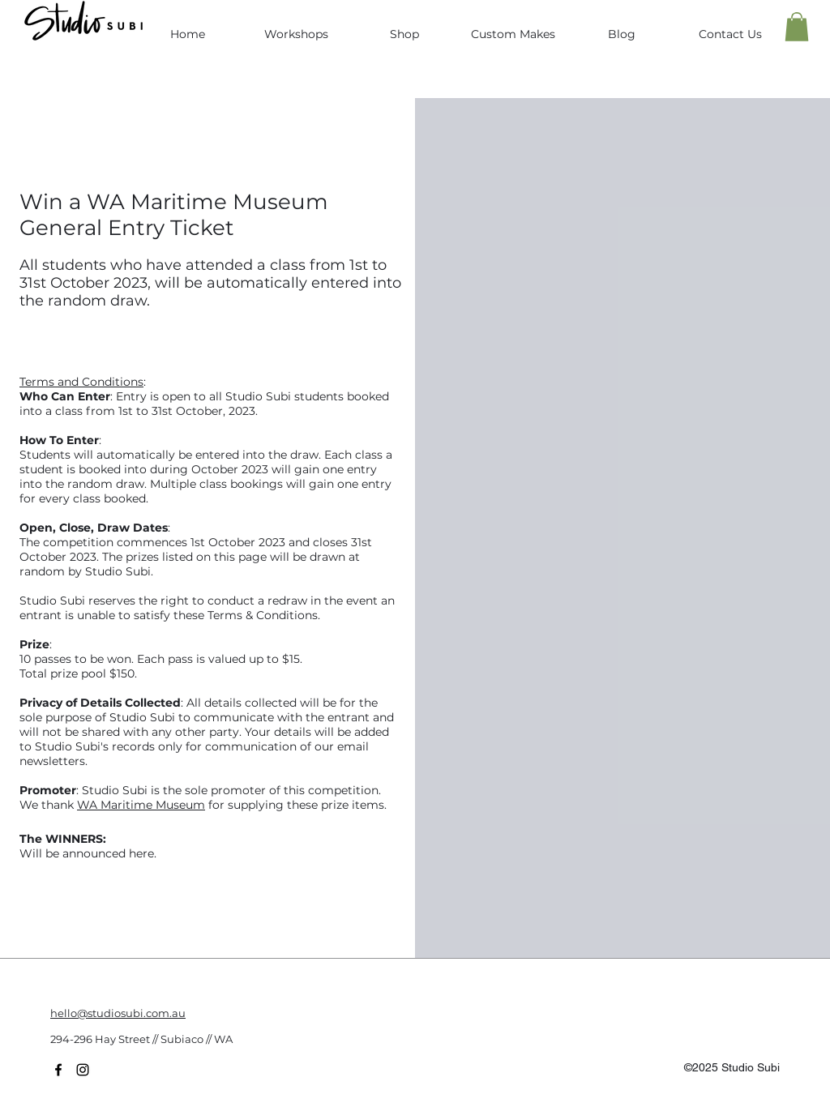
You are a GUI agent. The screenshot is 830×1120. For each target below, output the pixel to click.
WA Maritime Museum (141, 804)
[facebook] (58, 1070)
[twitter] (83, 1070)
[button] (797, 26)
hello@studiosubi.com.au (118, 1013)
